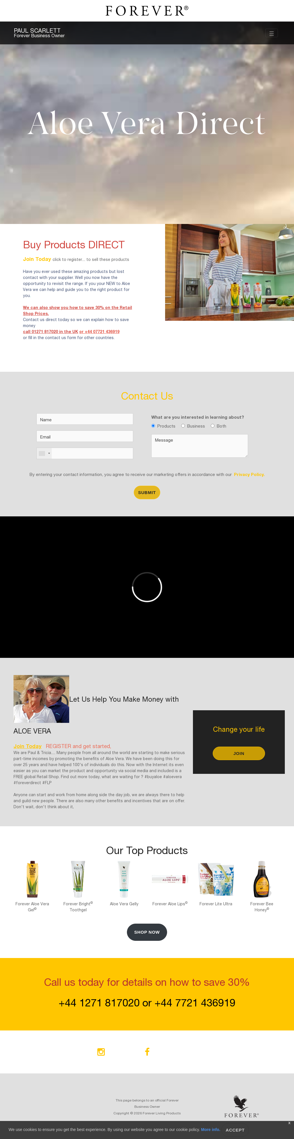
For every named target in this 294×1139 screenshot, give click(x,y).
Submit (147, 492)
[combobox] (44, 453)
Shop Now (147, 932)
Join (238, 753)
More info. (210, 1129)
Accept (235, 1130)
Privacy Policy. (248, 474)
